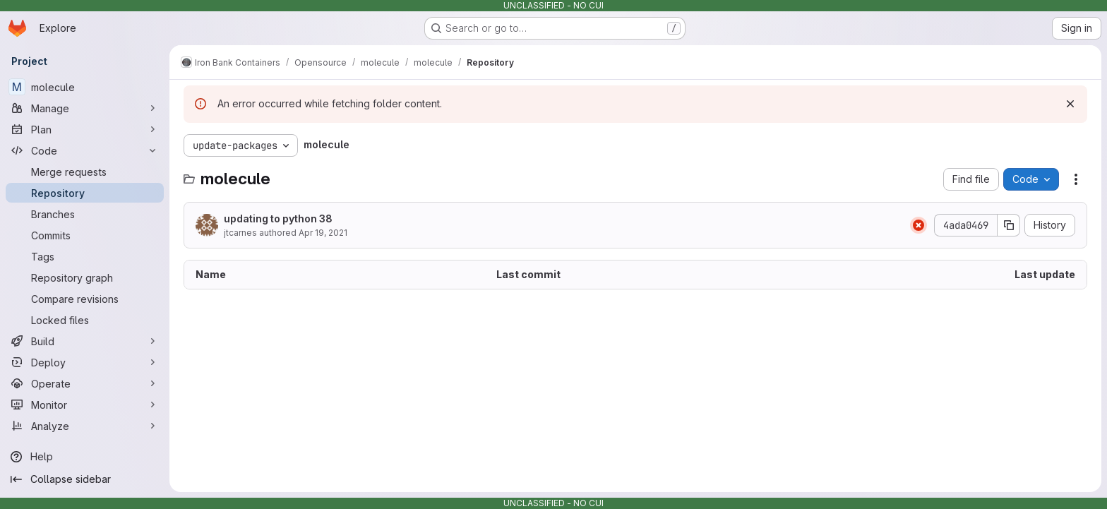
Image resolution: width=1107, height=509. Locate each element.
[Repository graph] (85, 277)
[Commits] (85, 235)
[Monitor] (85, 404)
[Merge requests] (85, 171)
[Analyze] (85, 426)
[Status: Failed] (918, 225)
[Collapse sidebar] (85, 479)
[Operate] (85, 383)
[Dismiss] (1070, 103)
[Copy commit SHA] (1009, 225)
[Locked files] (85, 320)
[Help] (85, 457)
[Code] (85, 150)
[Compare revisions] (85, 299)
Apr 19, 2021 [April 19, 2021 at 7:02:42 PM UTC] (323, 232)
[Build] (85, 341)
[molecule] (85, 87)
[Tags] (85, 256)
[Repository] (85, 193)
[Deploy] (85, 362)
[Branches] (85, 214)
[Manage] (85, 108)
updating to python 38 (278, 218)
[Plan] (85, 129)
